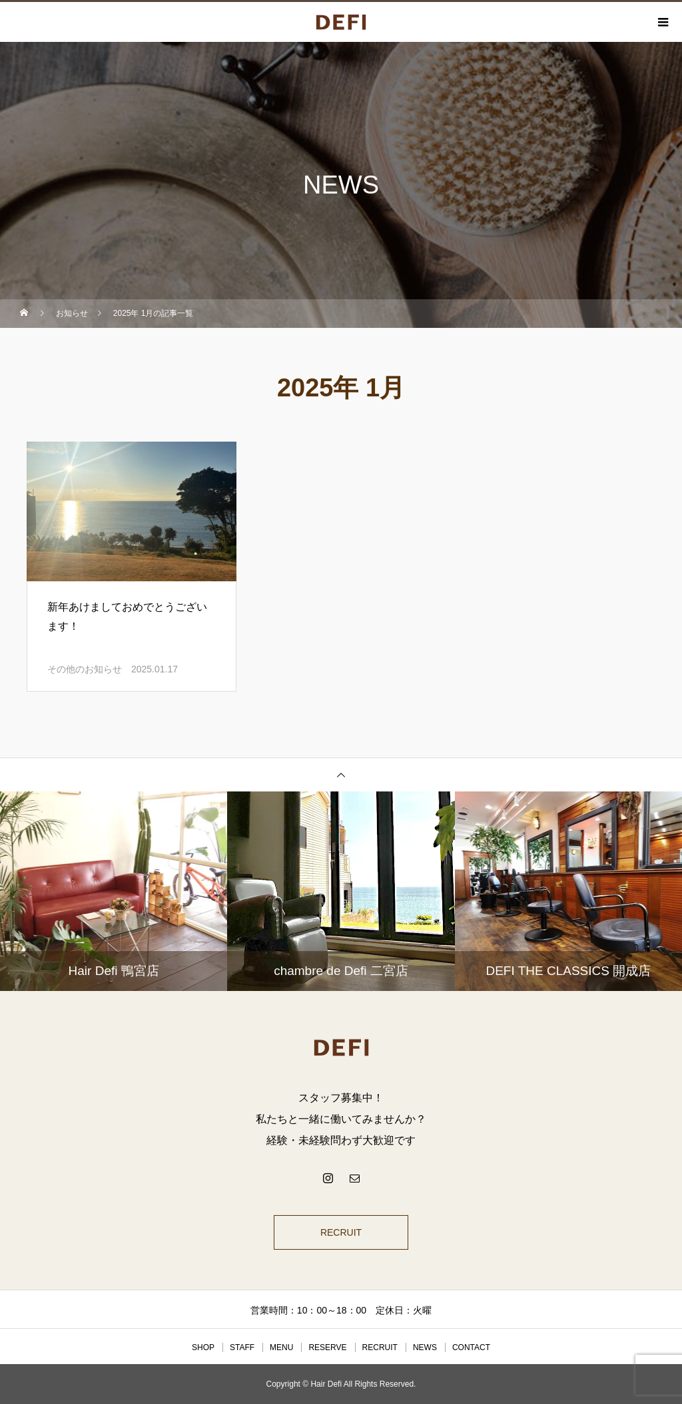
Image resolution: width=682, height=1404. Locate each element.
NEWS (425, 1347)
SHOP (203, 1347)
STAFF (242, 1347)
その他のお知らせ (84, 669)
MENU (281, 1347)
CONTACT (471, 1347)
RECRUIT (341, 1232)
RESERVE (327, 1347)
